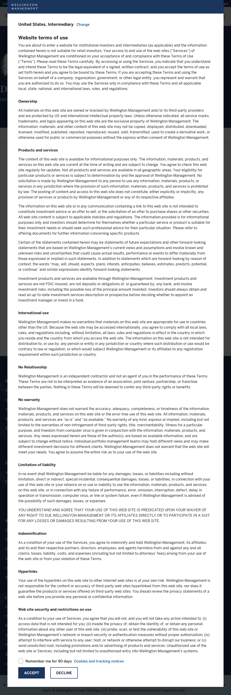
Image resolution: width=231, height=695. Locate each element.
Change (83, 24)
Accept (31, 673)
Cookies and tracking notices (99, 661)
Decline (64, 673)
